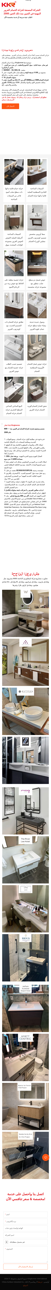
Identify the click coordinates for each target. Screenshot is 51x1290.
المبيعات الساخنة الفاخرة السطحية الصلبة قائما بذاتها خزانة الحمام (37, 192)
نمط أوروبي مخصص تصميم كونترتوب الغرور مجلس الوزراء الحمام (37, 237)
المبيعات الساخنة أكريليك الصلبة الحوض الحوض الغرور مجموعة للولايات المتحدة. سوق (14, 239)
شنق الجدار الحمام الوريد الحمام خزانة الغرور (37, 408)
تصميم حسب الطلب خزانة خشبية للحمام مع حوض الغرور (14, 367)
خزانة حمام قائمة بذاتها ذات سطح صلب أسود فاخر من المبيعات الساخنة (14, 194)
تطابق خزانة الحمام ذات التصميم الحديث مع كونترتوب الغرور (14, 325)
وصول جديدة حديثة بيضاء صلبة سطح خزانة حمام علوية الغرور (37, 325)
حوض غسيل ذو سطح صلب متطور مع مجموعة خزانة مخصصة (37, 283)
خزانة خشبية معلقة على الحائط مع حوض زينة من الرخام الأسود (14, 283)
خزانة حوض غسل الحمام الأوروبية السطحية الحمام (37, 367)
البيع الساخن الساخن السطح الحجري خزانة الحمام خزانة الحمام (14, 409)
